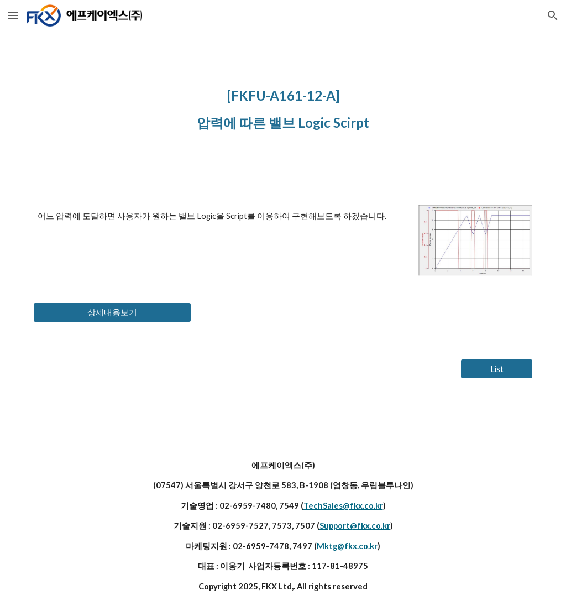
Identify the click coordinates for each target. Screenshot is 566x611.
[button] (13, 15)
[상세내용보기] (112, 312)
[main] (283, 106)
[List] (496, 369)
